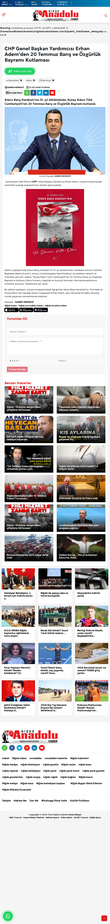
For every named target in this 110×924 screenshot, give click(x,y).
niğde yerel (49, 770)
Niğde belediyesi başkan (50, 783)
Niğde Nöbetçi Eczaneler (16, 789)
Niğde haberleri (79, 758)
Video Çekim (66, 817)
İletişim (6, 800)
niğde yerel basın (69, 770)
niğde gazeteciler (12, 777)
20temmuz (46, 80)
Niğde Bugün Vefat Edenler (86, 783)
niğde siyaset (10, 770)
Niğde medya (10, 764)
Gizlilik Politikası (79, 800)
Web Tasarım (15, 817)
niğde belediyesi (30, 770)
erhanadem (14, 80)
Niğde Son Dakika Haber (31, 305)
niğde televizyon (30, 764)
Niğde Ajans (95, 817)
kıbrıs (30, 80)
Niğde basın (86, 777)
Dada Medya (74, 814)
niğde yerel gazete (93, 770)
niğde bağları (68, 777)
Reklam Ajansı (52, 817)
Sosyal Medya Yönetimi (33, 817)
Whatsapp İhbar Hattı (54, 800)
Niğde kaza (26, 783)
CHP (34, 181)
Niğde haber (11, 305)
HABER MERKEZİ (14, 87)
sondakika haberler (56, 758)
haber (5, 758)
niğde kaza (84, 764)
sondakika (36, 758)
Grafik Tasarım (81, 817)
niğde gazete (50, 764)
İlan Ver (34, 800)
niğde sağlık (50, 777)
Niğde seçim (68, 764)
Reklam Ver (20, 800)
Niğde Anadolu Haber (56, 305)
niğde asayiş (33, 777)
